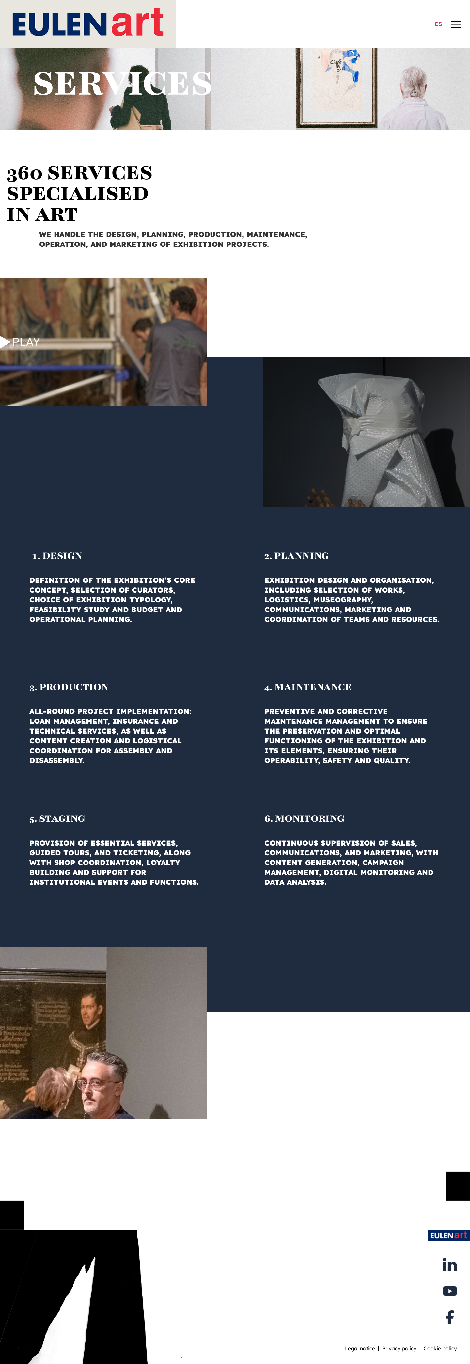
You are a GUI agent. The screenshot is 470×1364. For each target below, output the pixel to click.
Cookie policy (440, 1348)
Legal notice (360, 1348)
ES (438, 24)
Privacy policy (399, 1348)
